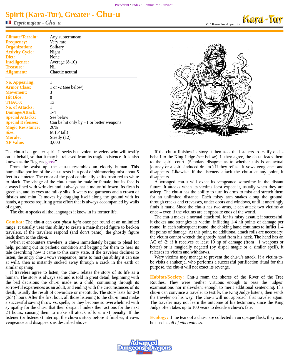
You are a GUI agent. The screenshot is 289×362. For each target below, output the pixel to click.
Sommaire (150, 5)
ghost (50, 161)
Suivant (167, 5)
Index (136, 5)
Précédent (122, 5)
